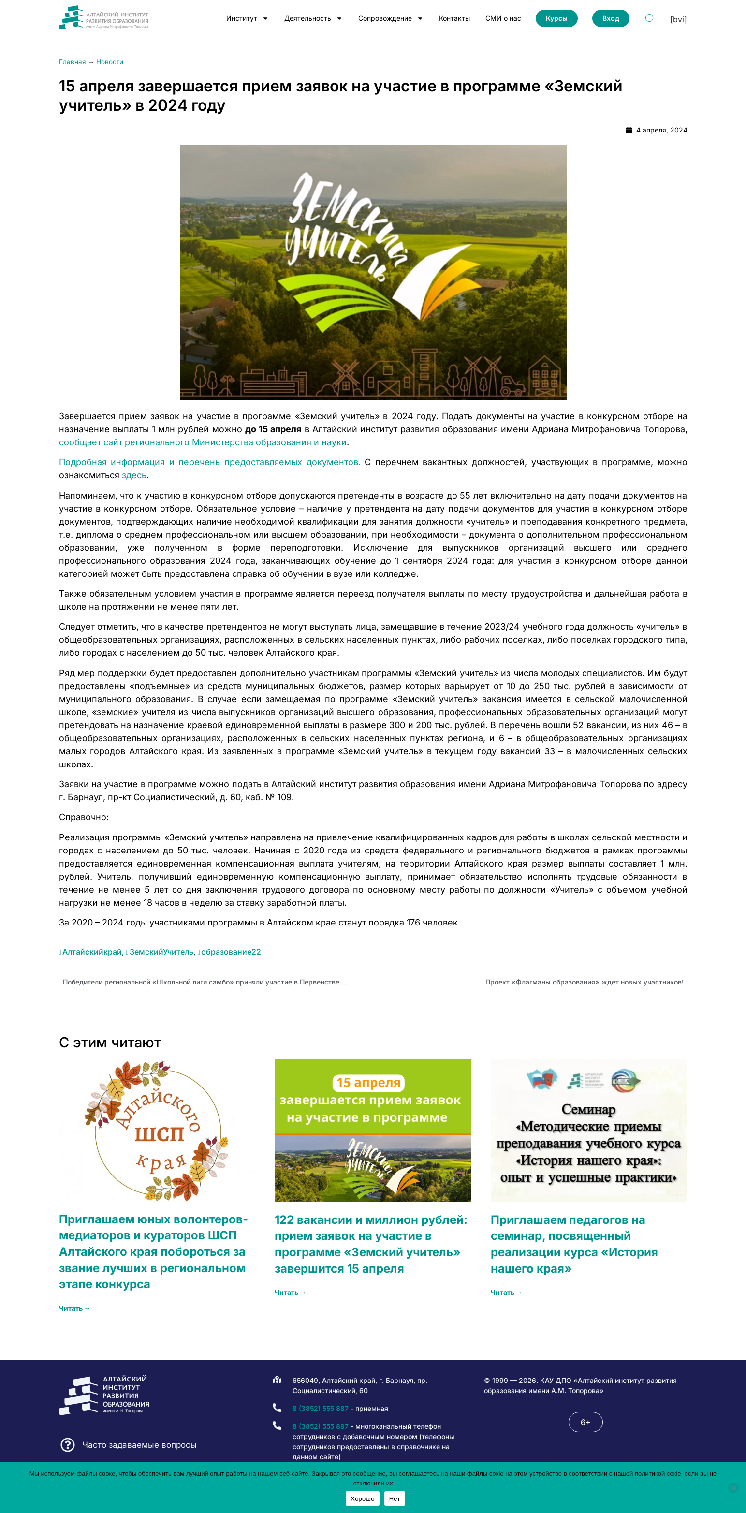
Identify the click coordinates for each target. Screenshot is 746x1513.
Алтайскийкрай (92, 951)
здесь (134, 475)
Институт (247, 18)
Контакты (454, 18)
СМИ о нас (503, 18)
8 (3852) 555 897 (321, 1426)
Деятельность (313, 18)
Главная (72, 62)
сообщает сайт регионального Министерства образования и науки (203, 442)
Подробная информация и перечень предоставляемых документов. (210, 462)
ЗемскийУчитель (161, 951)
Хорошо (362, 1498)
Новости (109, 62)
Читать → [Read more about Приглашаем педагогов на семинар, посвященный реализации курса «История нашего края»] (507, 1292)
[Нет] (733, 1488)
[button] (586, 1422)
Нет (394, 1498)
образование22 (231, 951)
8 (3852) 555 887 (321, 1408)
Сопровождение (391, 18)
